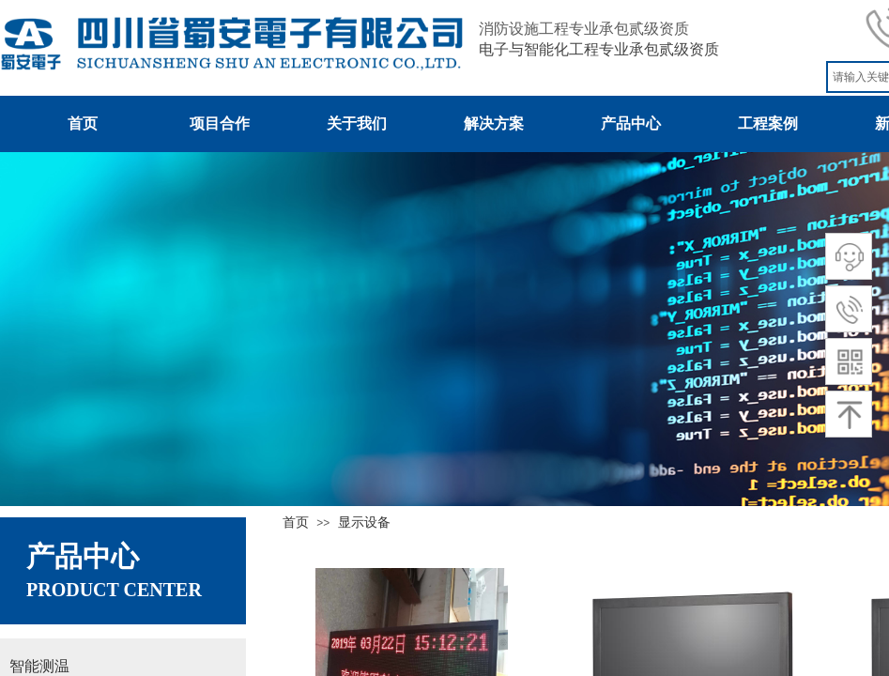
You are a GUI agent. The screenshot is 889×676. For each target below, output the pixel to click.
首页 (296, 522)
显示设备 (364, 522)
